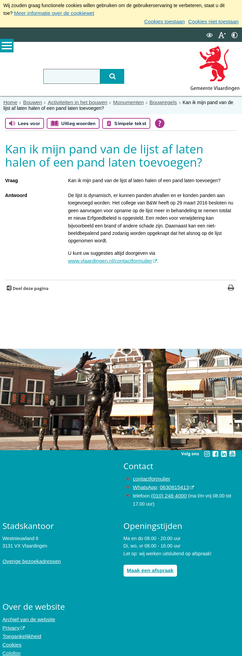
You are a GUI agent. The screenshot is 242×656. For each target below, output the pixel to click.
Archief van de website (26, 612)
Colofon (10, 643)
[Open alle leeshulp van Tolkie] (159, 121)
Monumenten (118, 100)
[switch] (209, 33)
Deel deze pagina (30, 285)
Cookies (11, 635)
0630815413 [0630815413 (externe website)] (170, 483)
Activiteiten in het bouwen (71, 100)
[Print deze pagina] (231, 285)
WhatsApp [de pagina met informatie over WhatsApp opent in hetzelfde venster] (144, 483)
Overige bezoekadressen (28, 555)
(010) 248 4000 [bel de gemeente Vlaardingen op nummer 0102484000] (167, 490)
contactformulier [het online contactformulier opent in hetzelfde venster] (150, 475)
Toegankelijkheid (20, 627)
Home (9, 100)
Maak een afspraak (148, 564)
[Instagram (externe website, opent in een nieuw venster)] (207, 451)
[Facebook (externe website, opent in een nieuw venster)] (215, 451)
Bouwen (30, 100)
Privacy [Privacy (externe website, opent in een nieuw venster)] (10, 620)
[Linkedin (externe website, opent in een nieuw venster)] (224, 451)
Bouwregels (149, 100)
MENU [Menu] (7, 47)
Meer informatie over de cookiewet (50, 13)
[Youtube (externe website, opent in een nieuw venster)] (232, 451)
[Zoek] (107, 74)
